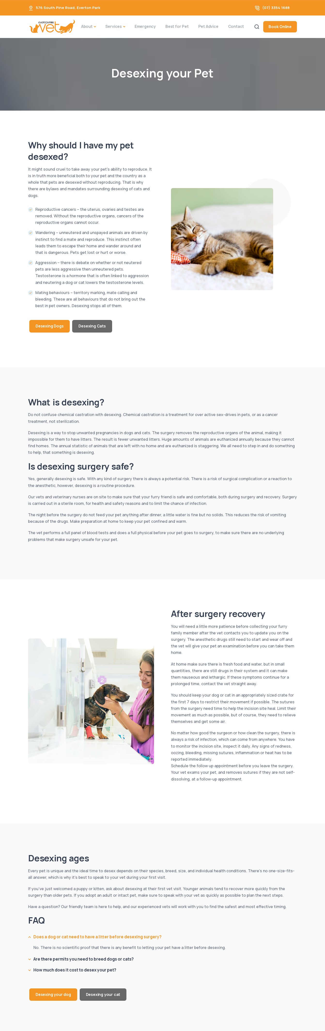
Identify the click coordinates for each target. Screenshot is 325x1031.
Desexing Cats (92, 326)
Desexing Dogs (49, 326)
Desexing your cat (103, 994)
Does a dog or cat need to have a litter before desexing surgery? (97, 937)
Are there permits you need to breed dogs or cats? (83, 959)
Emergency (145, 26)
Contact (236, 26)
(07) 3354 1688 (276, 7)
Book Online (280, 26)
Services (113, 26)
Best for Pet (177, 26)
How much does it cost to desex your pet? (74, 970)
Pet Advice (208, 26)
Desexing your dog (53, 994)
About (87, 26)
